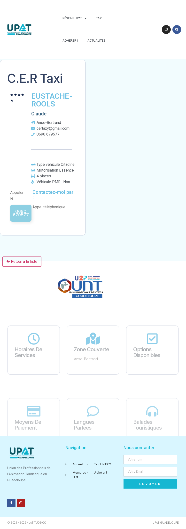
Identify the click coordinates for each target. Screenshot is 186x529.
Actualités (96, 40)
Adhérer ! (70, 40)
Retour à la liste (22, 261)
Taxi (99, 18)
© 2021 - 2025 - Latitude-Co (26, 522)
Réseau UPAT (74, 19)
